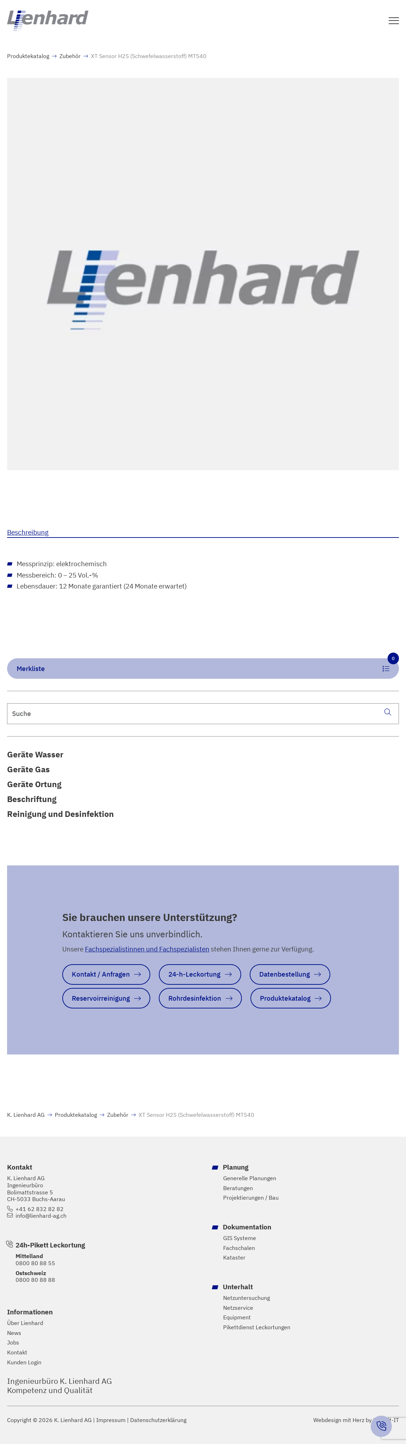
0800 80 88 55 (35, 1263)
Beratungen (238, 1188)
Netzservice (238, 1307)
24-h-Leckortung (194, 974)
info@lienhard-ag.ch (41, 1215)
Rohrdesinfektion (194, 998)
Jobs (13, 1342)
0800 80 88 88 (35, 1279)
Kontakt (17, 1352)
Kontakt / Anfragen (101, 974)
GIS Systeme (239, 1238)
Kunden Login (24, 1362)
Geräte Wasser (35, 754)
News (14, 1333)
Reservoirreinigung (101, 998)
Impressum (111, 1419)
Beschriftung (32, 799)
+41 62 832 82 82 (40, 1209)
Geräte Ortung (34, 784)
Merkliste (208, 665)
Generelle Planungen (249, 1178)
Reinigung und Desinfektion (60, 813)
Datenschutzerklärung (158, 1419)
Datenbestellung (284, 974)
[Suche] (388, 712)
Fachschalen (239, 1247)
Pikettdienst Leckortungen (256, 1327)
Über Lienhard (25, 1323)
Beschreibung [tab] (27, 532)
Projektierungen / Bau (251, 1197)
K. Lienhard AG (26, 1114)
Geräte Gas (28, 769)
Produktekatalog (28, 55)
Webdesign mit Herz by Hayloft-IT (356, 1419)
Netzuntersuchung (246, 1298)
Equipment (237, 1317)
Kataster (234, 1257)
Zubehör (70, 55)
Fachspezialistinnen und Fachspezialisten (147, 948)
